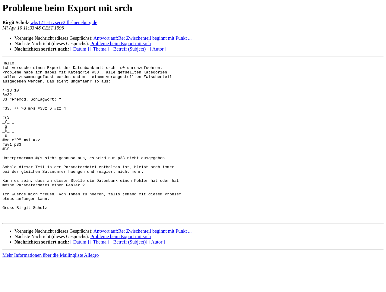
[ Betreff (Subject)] (128, 273)
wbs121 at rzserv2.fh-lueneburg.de (63, 22)
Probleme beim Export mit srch (120, 43)
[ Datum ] (79, 48)
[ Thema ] (99, 48)
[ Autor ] (158, 48)
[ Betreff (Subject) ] (129, 48)
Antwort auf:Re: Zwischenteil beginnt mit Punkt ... (142, 38)
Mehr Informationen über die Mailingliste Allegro (50, 286)
